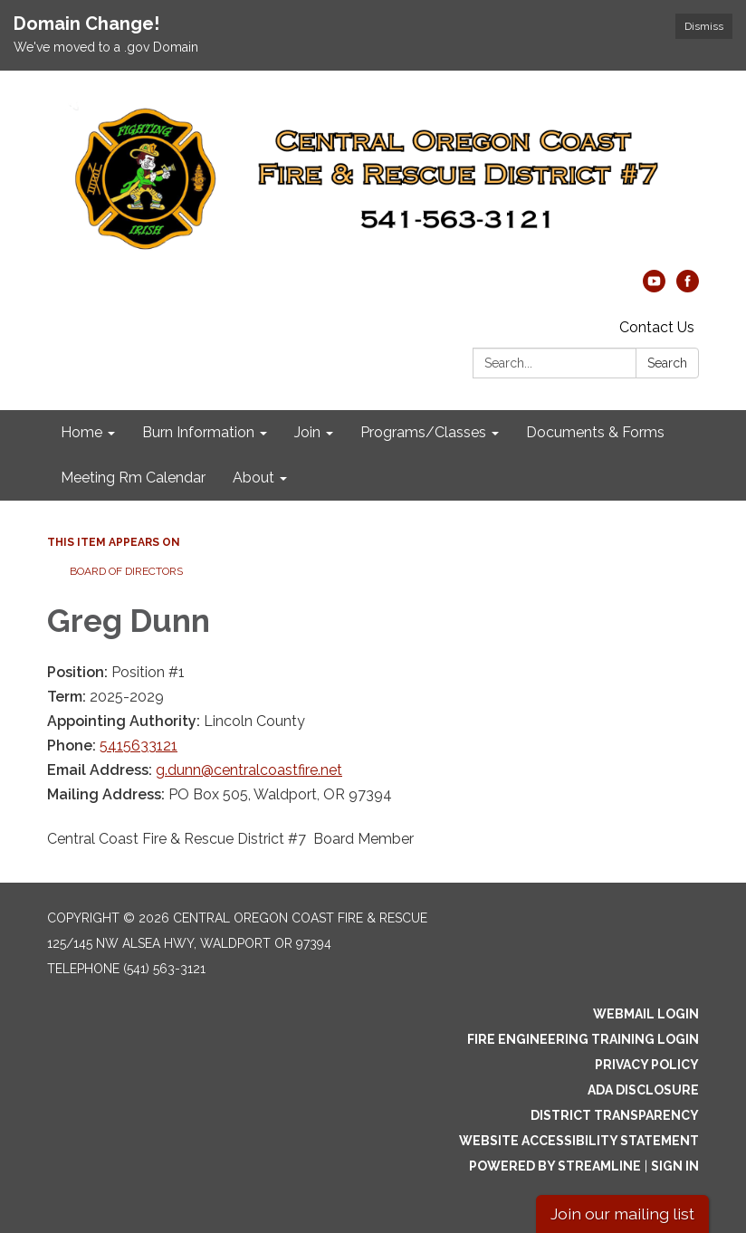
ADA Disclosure (643, 1090)
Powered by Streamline (555, 1166)
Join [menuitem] (307, 432)
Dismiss (703, 26)
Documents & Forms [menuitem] (595, 432)
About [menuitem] (253, 477)
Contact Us (656, 327)
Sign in (675, 1166)
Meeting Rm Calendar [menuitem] (133, 477)
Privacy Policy (647, 1064)
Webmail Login (646, 1014)
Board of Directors (126, 571)
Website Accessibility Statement (579, 1140)
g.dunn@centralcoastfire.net (249, 770)
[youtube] (654, 287)
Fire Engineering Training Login (583, 1039)
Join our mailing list (622, 1213)
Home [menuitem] (81, 432)
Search (667, 363)
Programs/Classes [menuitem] (423, 432)
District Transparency (615, 1115)
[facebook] (687, 287)
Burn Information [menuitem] (198, 432)
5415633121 (138, 745)
